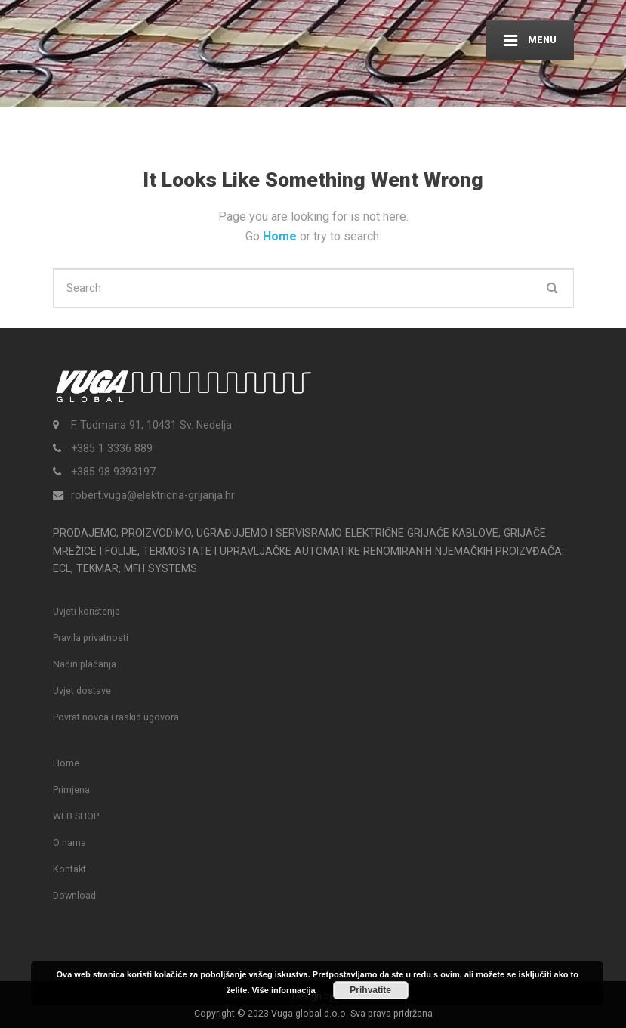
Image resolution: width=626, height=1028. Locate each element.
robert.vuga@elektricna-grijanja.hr (153, 495)
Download (74, 895)
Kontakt (69, 869)
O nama (69, 842)
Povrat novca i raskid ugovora (116, 717)
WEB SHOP (76, 816)
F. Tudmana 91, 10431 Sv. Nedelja (151, 425)
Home (281, 236)
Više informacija (283, 990)
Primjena (71, 789)
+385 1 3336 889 (112, 448)
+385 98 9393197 (113, 472)
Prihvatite (370, 990)
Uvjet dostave (82, 690)
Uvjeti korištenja (86, 611)
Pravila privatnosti (90, 637)
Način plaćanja (84, 664)
